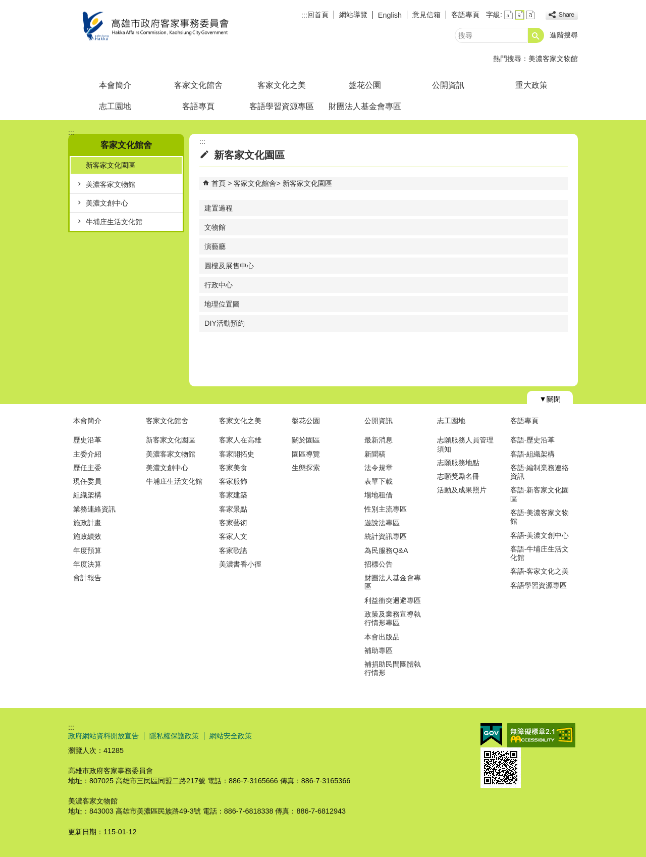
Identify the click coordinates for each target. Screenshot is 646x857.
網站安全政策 (230, 736)
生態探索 (306, 468)
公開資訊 (448, 85)
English (390, 15)
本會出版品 (382, 637)
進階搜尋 (564, 35)
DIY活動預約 (224, 323)
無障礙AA (541, 735)
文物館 (215, 227)
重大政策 (531, 85)
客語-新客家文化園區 (539, 494)
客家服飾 (233, 481)
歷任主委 (87, 468)
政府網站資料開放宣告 (103, 736)
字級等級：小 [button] (508, 15)
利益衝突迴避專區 (392, 600)
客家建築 (233, 495)
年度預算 (87, 550)
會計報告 (87, 578)
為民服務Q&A (386, 550)
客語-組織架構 (532, 454)
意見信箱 (426, 15)
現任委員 (87, 481)
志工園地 (115, 106)
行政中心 (218, 285)
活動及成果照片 (462, 490)
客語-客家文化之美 (539, 571)
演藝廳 (215, 246)
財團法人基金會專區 (365, 106)
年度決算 (87, 564)
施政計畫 (87, 523)
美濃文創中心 (107, 203)
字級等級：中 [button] (519, 15)
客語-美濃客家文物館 (539, 517)
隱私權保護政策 (174, 736)
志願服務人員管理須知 (465, 444)
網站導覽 (353, 15)
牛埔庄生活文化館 (114, 222)
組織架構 (87, 495)
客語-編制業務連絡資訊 (539, 472)
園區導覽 (306, 454)
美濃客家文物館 (553, 59)
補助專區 (378, 650)
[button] (536, 35)
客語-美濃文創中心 (539, 535)
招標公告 (378, 564)
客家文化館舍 (198, 85)
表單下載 (378, 481)
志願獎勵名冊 (458, 476)
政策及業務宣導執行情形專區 (392, 618)
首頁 (218, 183)
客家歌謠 (233, 550)
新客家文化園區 (110, 165)
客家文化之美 (281, 85)
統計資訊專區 (385, 536)
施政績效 (87, 536)
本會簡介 (115, 85)
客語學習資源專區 (281, 106)
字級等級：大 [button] (530, 15)
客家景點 (233, 509)
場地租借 (378, 495)
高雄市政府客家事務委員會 (153, 27)
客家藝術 (233, 523)
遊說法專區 (382, 523)
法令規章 (378, 468)
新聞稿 (375, 454)
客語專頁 (465, 15)
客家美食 (233, 468)
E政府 (491, 734)
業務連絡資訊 (94, 509)
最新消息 (378, 440)
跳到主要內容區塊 (5, 5)
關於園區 (306, 440)
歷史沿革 (87, 440)
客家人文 (233, 536)
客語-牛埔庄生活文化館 (539, 553)
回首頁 (318, 15)
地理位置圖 (222, 304)
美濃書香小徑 (240, 564)
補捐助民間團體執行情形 (392, 668)
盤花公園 (365, 85)
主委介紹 (87, 454)
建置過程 (218, 208)
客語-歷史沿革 (532, 440)
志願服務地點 (458, 463)
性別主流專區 (385, 509)
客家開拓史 (236, 454)
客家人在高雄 (240, 440)
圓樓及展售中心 (229, 266)
